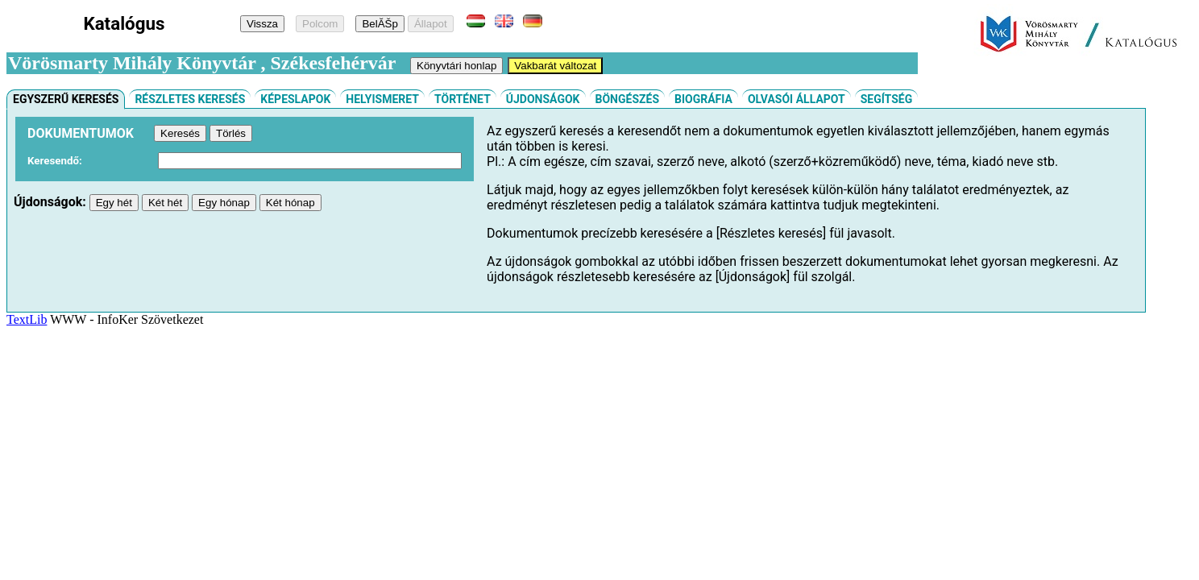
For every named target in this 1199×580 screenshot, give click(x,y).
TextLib (26, 319)
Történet (462, 99)
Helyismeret (382, 99)
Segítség (887, 99)
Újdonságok (543, 99)
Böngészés (627, 99)
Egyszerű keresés (65, 99)
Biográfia (703, 99)
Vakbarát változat (555, 66)
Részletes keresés (190, 99)
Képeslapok (295, 99)
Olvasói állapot (796, 99)
